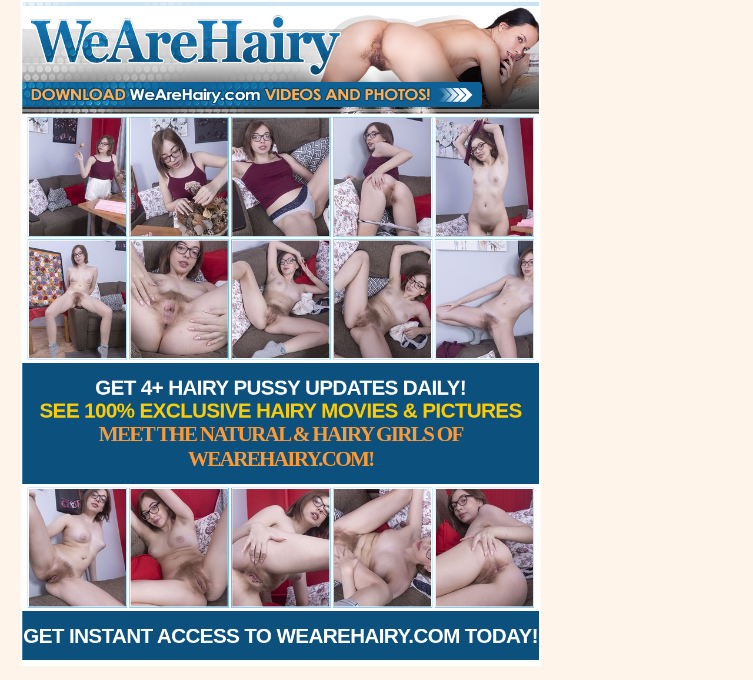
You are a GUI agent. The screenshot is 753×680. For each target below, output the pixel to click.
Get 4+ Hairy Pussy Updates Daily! (280, 423)
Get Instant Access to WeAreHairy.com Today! (281, 635)
